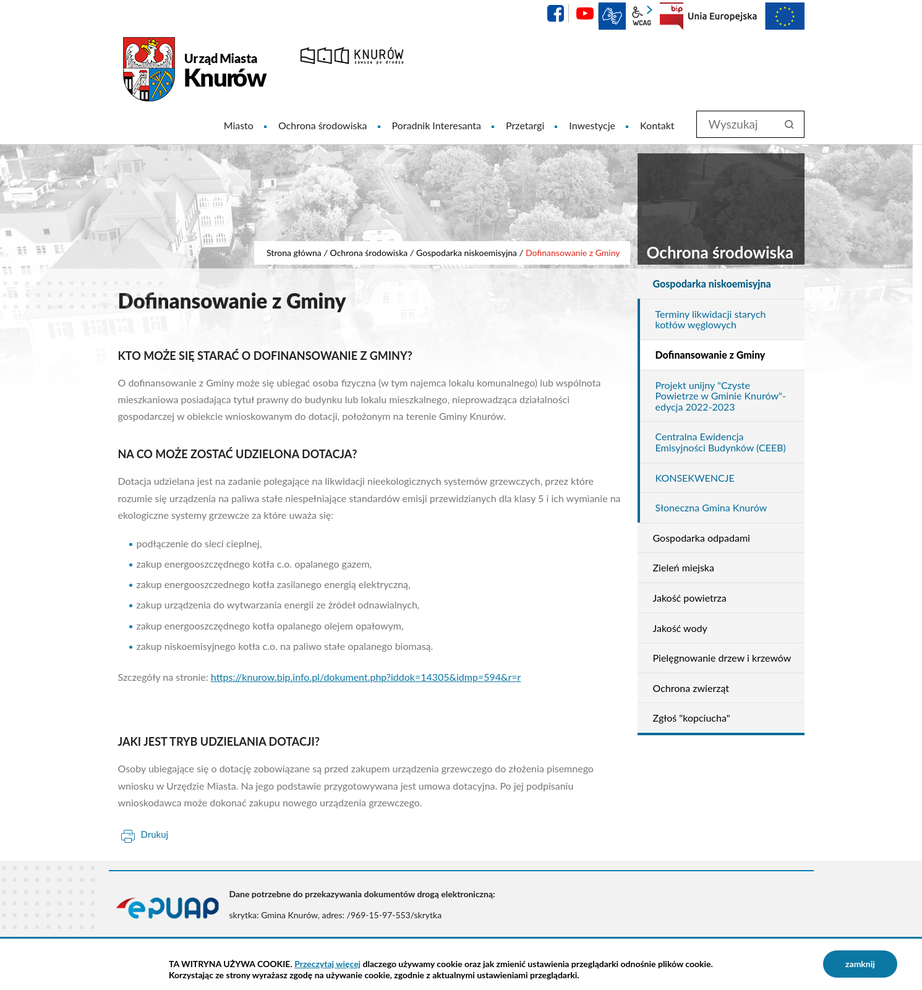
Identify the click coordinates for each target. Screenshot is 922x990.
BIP (671, 16)
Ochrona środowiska (369, 252)
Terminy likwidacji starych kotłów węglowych (710, 319)
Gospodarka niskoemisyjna (466, 252)
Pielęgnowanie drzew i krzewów (722, 658)
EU (746, 16)
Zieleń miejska (683, 567)
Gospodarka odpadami (701, 538)
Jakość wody (680, 628)
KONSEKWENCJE (695, 478)
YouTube (585, 13)
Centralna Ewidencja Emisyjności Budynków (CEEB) (720, 441)
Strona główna (294, 252)
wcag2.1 (641, 16)
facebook (555, 13)
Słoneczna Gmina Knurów (711, 507)
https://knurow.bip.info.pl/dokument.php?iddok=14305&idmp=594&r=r (366, 677)
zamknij (860, 963)
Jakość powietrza (690, 598)
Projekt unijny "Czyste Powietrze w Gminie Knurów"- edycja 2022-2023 (720, 395)
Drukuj (155, 834)
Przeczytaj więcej (327, 963)
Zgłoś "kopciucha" (691, 717)
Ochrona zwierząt (691, 688)
